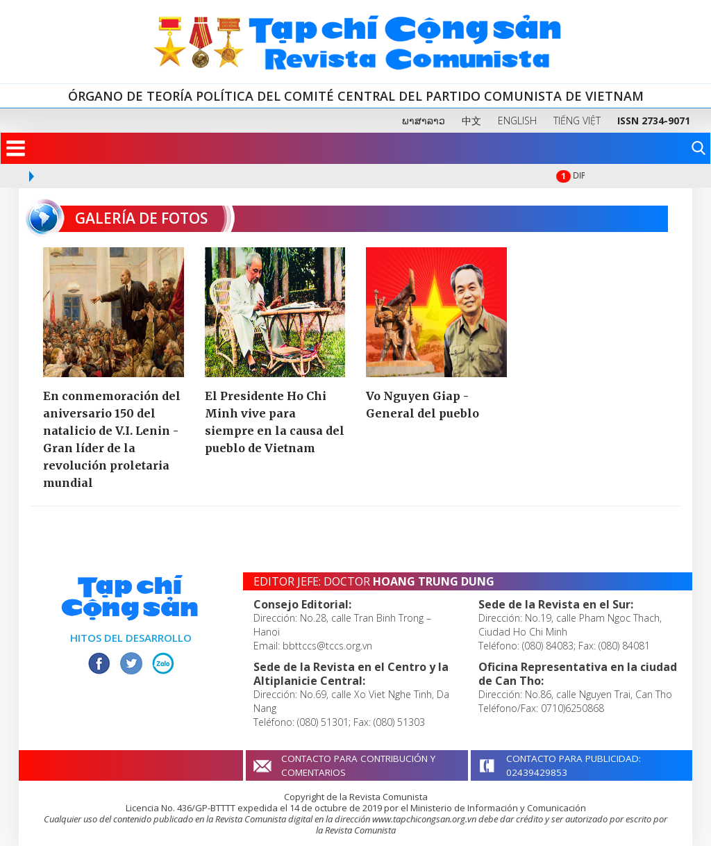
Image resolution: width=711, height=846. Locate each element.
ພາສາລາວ (423, 120)
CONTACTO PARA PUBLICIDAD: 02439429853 (573, 765)
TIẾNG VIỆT (577, 120)
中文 (471, 120)
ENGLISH (517, 120)
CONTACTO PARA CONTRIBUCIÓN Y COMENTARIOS (358, 765)
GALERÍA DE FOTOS (124, 218)
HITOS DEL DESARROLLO (131, 638)
